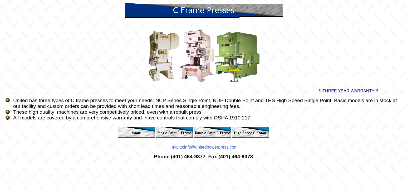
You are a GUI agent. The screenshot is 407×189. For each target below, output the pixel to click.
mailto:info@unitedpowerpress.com (205, 147)
